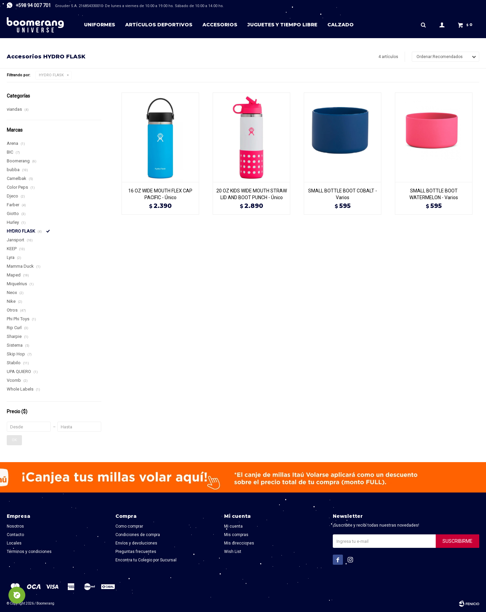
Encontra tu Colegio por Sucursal (146, 560)
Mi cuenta (233, 526)
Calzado (340, 25)
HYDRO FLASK (51, 75)
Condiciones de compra (137, 534)
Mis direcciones (239, 543)
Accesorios (219, 25)
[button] (423, 24)
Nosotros (15, 526)
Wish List (232, 551)
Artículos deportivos (158, 25)
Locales (14, 543)
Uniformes (99, 25)
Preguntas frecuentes (135, 551)
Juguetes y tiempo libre (282, 25)
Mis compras (236, 534)
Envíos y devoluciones (136, 543)
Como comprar (129, 526)
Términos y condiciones (29, 551)
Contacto (15, 534)
